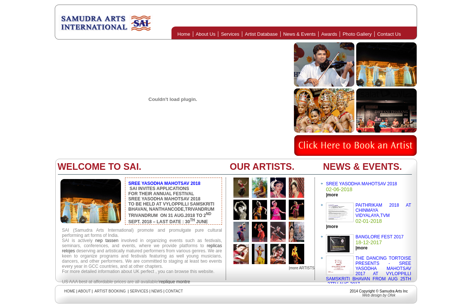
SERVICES (139, 291)
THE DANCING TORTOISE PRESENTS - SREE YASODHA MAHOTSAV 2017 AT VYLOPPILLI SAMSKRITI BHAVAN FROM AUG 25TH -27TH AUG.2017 (368, 271)
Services (230, 34)
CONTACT (174, 291)
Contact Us (389, 34)
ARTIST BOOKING (110, 291)
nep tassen (106, 240)
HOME (69, 291)
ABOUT (84, 291)
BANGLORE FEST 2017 (379, 236)
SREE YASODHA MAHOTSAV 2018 (361, 183)
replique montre (174, 281)
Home (183, 34)
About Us (205, 34)
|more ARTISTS (302, 268)
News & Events (299, 34)
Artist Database (261, 34)
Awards (329, 34)
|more (332, 194)
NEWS (156, 291)
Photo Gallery (357, 34)
